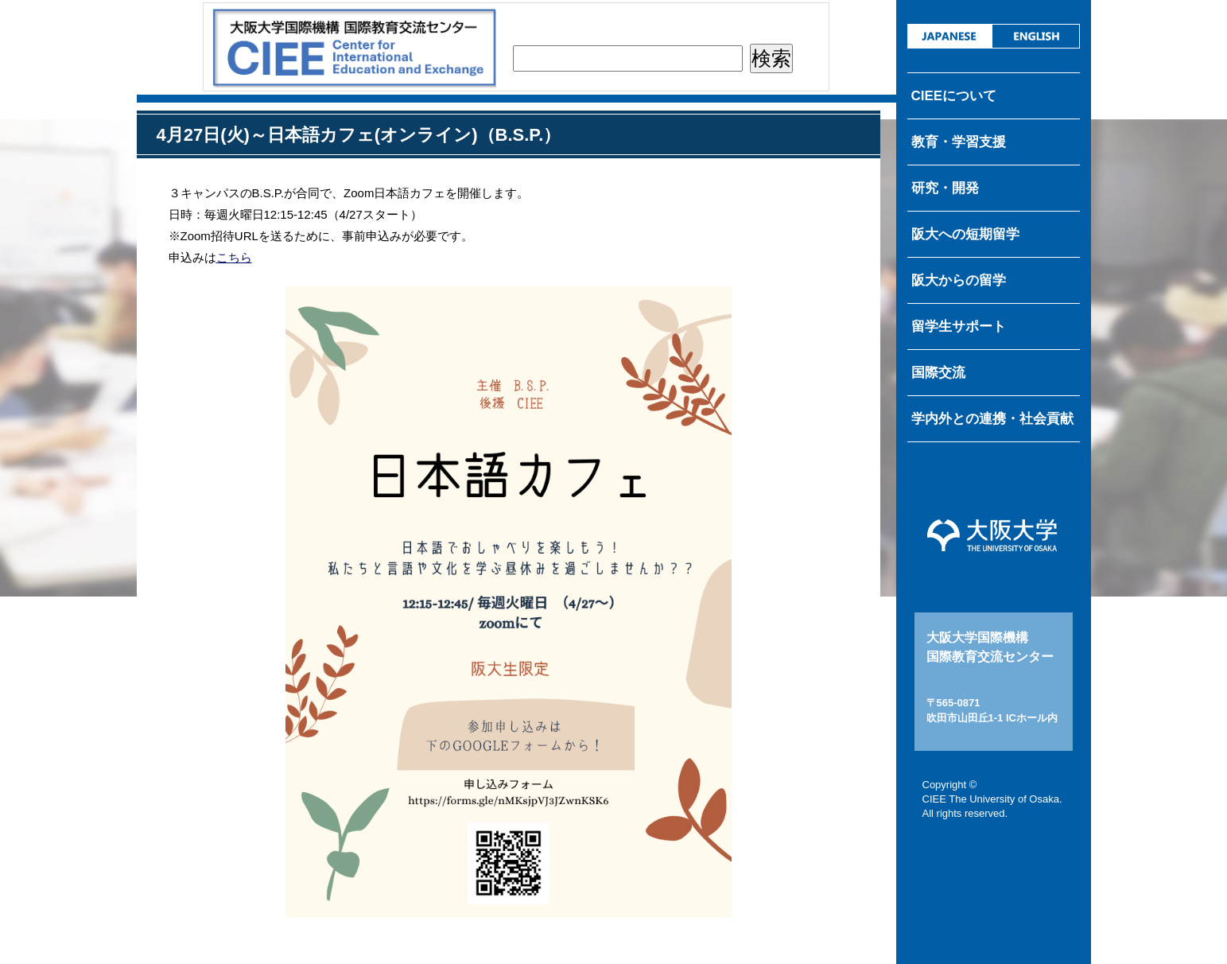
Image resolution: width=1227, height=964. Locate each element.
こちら (234, 257)
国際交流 (938, 372)
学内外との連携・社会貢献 (992, 418)
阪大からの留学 (958, 280)
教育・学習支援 (958, 142)
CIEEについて (954, 95)
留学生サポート (958, 326)
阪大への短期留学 (965, 234)
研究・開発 (945, 188)
